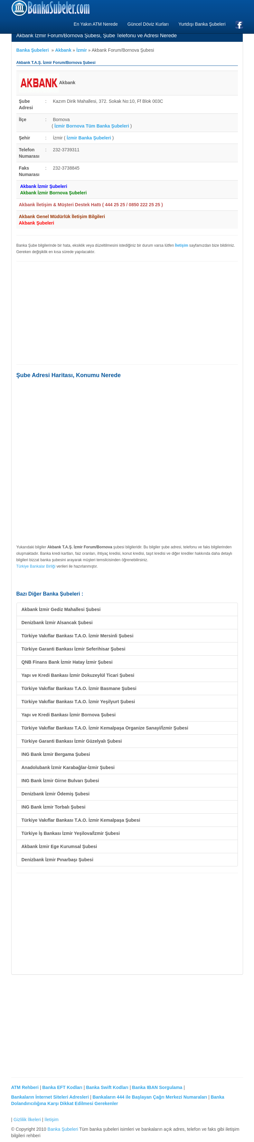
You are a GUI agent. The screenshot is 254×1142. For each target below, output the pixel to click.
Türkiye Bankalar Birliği (36, 566)
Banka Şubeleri (32, 50)
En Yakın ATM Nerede (96, 24)
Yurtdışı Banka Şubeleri (201, 24)
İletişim (51, 1119)
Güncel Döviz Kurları (148, 24)
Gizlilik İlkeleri (27, 1119)
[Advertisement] (127, 313)
